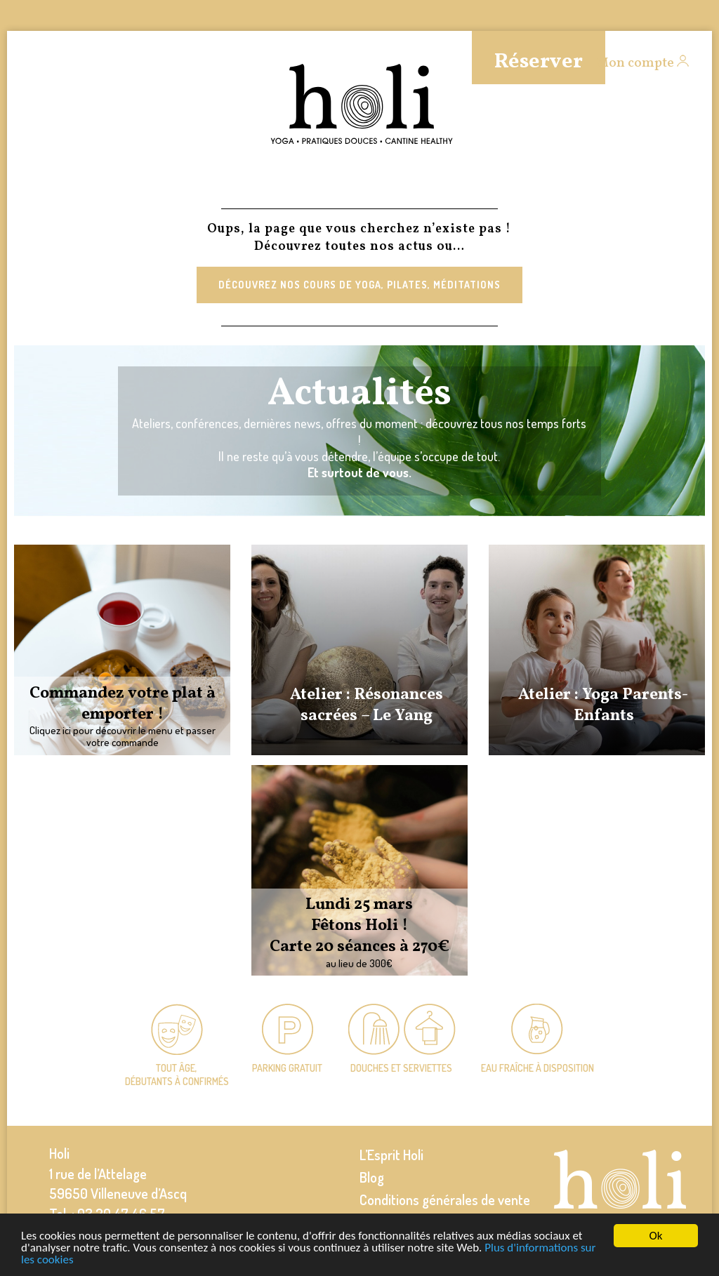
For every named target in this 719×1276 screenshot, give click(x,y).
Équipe (293, 184)
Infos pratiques (575, 184)
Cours (27, 184)
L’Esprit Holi (391, 1154)
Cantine (361, 184)
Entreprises (451, 184)
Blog (372, 1177)
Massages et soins (158, 184)
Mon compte (635, 63)
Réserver (538, 62)
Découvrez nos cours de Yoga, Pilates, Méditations (359, 285)
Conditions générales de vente (445, 1199)
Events (682, 184)
